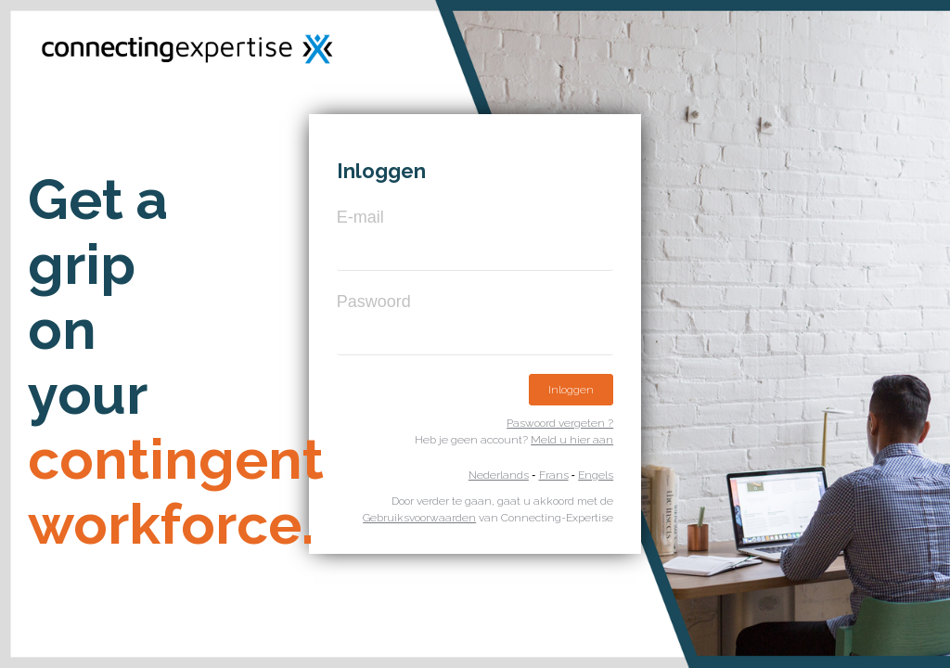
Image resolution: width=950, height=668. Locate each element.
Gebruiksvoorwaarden (419, 517)
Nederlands (499, 475)
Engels (595, 475)
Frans (554, 475)
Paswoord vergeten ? (560, 423)
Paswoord (374, 301)
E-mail (360, 217)
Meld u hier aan (572, 439)
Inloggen (571, 389)
